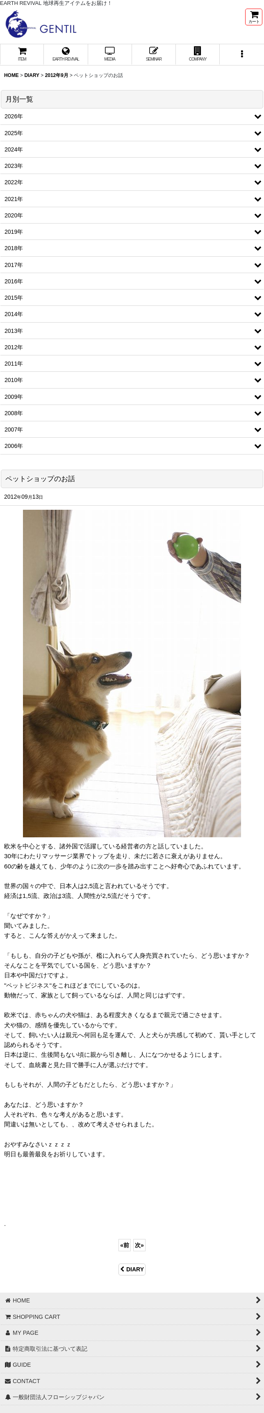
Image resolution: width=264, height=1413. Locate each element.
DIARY (132, 1269)
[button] (242, 54)
